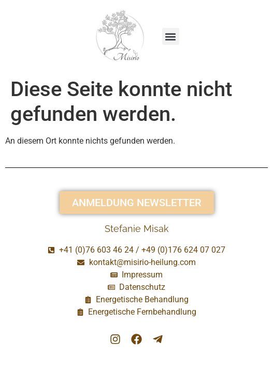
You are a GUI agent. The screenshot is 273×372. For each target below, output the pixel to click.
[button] (170, 36)
